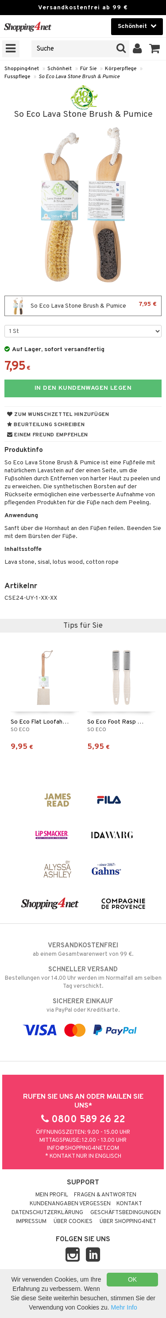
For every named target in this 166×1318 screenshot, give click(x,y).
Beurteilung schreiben (46, 424)
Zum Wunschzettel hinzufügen (58, 414)
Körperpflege (120, 68)
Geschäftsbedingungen (125, 1212)
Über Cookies (73, 1221)
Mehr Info (124, 1307)
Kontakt (129, 1203)
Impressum (31, 1221)
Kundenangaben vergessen (70, 1203)
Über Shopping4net (128, 1221)
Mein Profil (51, 1195)
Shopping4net (21, 68)
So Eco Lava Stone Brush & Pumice (79, 76)
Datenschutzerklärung (47, 1212)
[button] (155, 48)
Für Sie (88, 68)
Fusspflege (17, 76)
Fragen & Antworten (105, 1195)
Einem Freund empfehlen (47, 435)
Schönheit (59, 68)
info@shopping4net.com (83, 1148)
